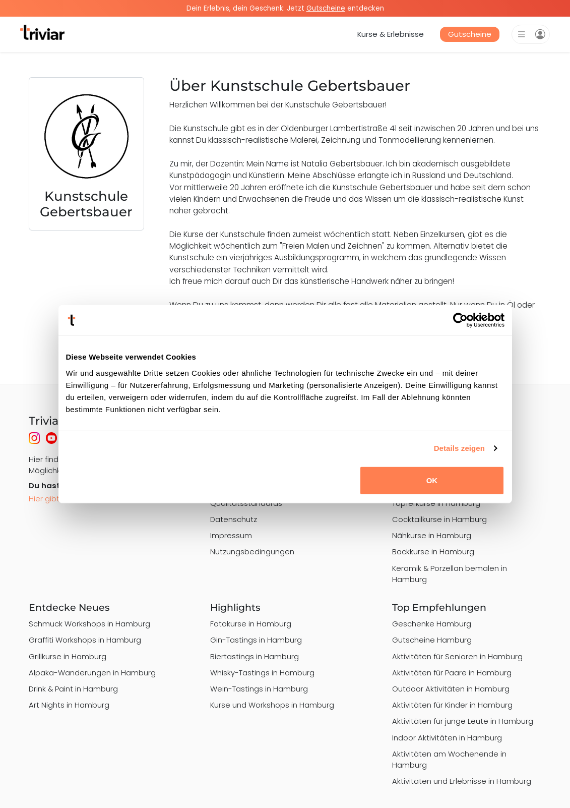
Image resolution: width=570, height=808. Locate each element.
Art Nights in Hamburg (69, 705)
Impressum (231, 535)
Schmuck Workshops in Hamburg (89, 623)
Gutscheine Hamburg (432, 639)
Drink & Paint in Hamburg (73, 688)
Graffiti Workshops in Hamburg (85, 639)
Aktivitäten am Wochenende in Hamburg (449, 759)
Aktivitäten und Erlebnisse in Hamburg (461, 781)
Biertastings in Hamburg (254, 656)
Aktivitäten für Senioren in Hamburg (457, 656)
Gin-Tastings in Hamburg (256, 639)
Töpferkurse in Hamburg (436, 503)
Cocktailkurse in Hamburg (439, 519)
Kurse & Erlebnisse (390, 34)
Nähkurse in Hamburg (431, 535)
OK (432, 480)
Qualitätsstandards (246, 503)
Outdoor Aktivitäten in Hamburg (451, 688)
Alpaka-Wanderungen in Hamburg (92, 672)
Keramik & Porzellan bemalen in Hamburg (449, 574)
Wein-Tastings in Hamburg (259, 688)
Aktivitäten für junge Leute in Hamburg (462, 721)
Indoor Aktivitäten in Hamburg (447, 737)
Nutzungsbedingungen (252, 551)
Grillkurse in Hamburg (67, 656)
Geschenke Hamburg (431, 623)
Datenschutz (233, 519)
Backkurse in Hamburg (433, 551)
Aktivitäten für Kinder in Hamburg (452, 705)
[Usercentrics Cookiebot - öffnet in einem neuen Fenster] (460, 320)
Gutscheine (469, 34)
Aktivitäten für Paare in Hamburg (452, 672)
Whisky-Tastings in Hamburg (262, 672)
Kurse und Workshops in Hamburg (272, 705)
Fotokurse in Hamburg (250, 623)
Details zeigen (459, 448)
